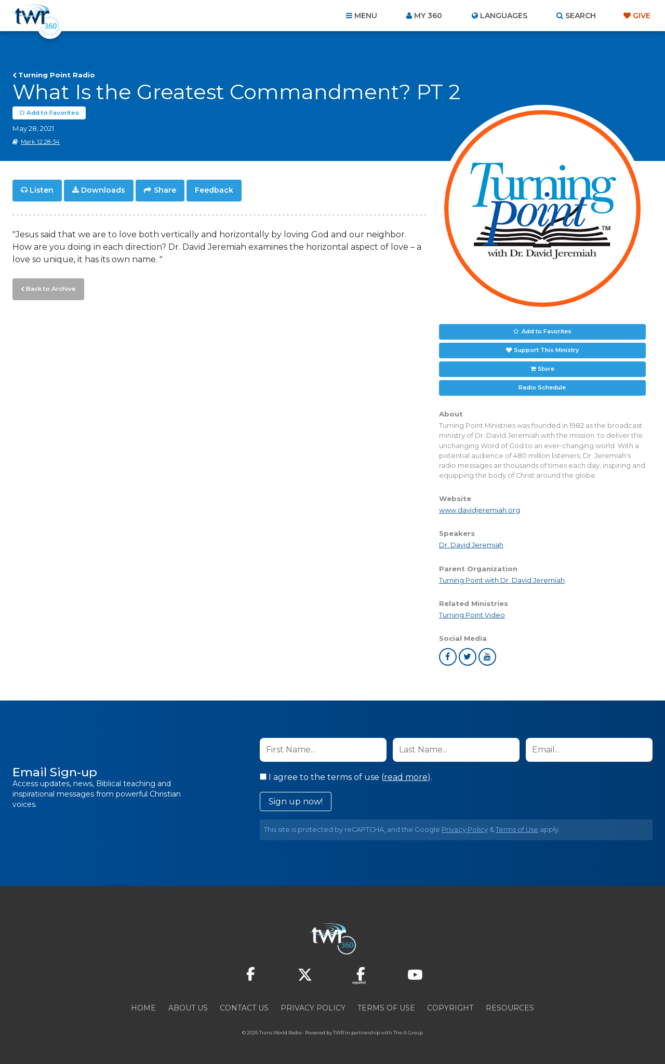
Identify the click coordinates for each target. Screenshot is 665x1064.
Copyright (450, 1008)
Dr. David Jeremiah (471, 545)
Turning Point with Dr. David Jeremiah (502, 580)
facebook (448, 657)
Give (641, 15)
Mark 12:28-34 (40, 141)
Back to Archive (49, 287)
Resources (510, 1008)
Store (546, 368)
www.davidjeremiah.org (479, 510)
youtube (487, 657)
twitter (467, 657)
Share (165, 190)
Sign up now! (296, 801)
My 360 (428, 15)
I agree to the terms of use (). (346, 777)
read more (406, 777)
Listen (42, 190)
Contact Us (244, 1008)
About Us (188, 1008)
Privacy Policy (465, 829)
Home (143, 1008)
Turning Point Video (472, 614)
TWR (338, 1032)
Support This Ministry (546, 350)
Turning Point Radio (56, 75)
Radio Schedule (542, 387)
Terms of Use (517, 829)
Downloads (103, 190)
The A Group (408, 1032)
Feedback (214, 190)
